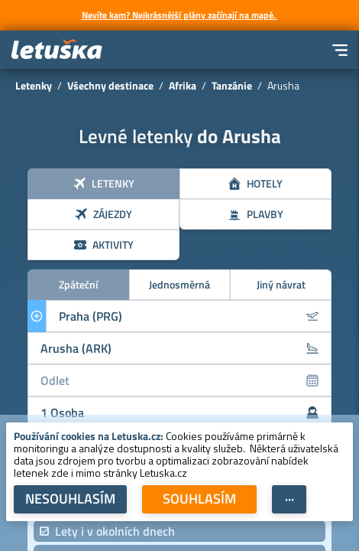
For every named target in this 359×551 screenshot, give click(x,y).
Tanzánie (232, 85)
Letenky (33, 85)
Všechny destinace (110, 85)
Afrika (182, 85)
